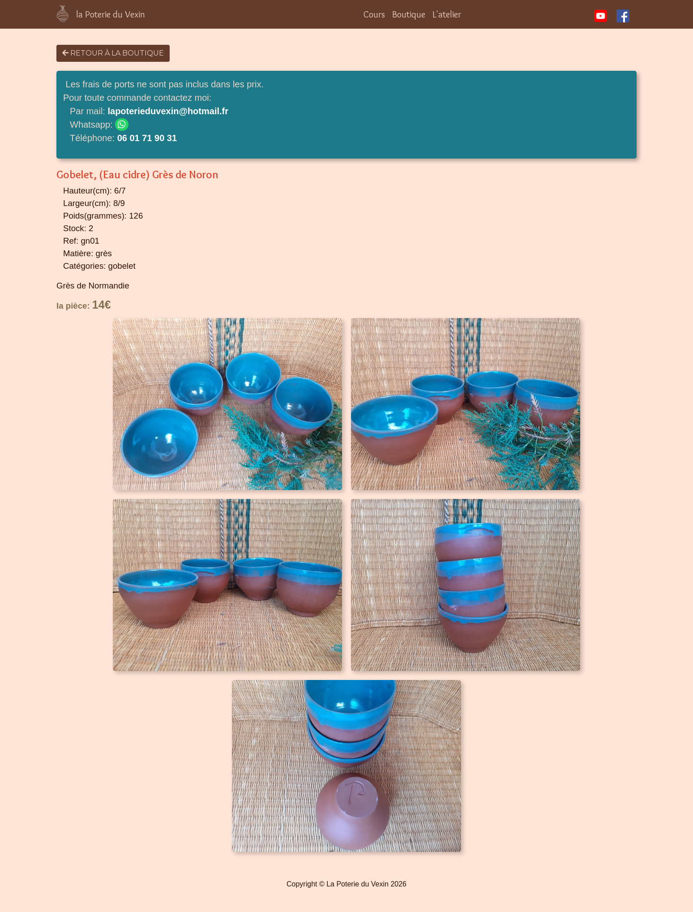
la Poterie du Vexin (110, 14)
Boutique (408, 14)
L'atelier (446, 14)
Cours (374, 14)
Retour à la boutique (113, 53)
